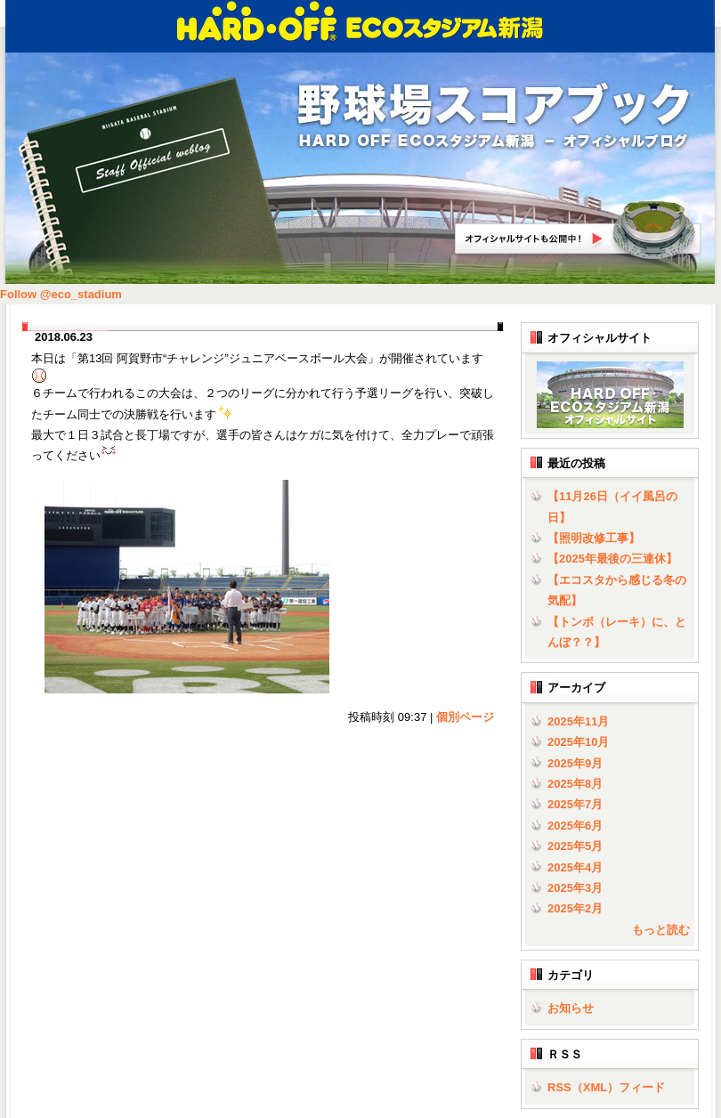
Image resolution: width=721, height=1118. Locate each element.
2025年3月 (575, 888)
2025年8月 (575, 783)
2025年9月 (575, 763)
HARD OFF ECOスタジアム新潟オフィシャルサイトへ (578, 230)
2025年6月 (575, 825)
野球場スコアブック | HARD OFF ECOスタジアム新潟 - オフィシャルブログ (494, 117)
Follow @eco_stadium (61, 294)
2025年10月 (578, 742)
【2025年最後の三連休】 (612, 558)
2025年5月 (575, 846)
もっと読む (661, 929)
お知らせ (570, 1008)
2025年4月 (575, 867)
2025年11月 (578, 721)
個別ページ (465, 717)
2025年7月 (575, 804)
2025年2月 (575, 908)
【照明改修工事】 (593, 538)
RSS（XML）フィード (606, 1087)
